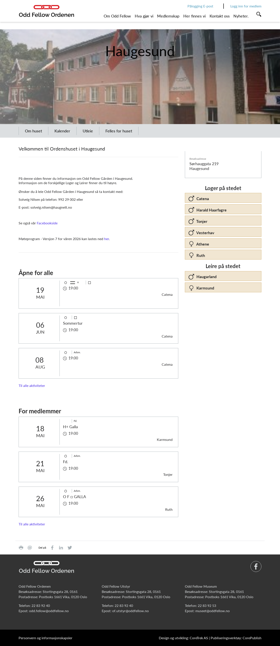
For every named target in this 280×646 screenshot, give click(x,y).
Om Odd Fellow (117, 16)
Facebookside (47, 223)
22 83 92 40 (41, 605)
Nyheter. (240, 16)
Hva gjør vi (144, 16)
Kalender (62, 130)
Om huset (33, 130)
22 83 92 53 (207, 605)
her (106, 239)
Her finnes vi (194, 16)
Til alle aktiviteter (32, 385)
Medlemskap (168, 16)
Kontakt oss (220, 16)
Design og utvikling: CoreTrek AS (183, 638)
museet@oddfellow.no (212, 611)
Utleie (88, 130)
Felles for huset (118, 130)
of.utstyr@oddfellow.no (130, 611)
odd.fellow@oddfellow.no (49, 611)
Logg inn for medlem (245, 6)
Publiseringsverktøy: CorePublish (236, 638)
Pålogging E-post (200, 6)
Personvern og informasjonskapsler (45, 638)
